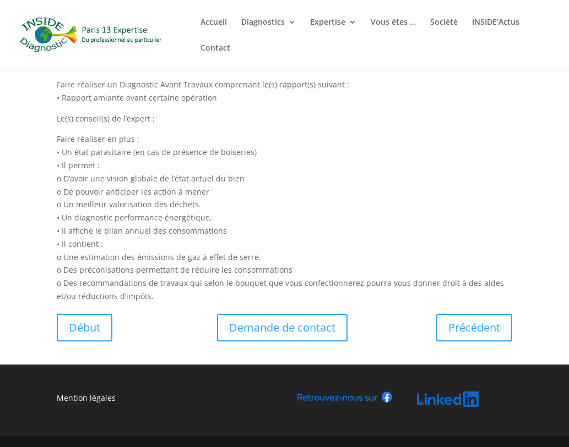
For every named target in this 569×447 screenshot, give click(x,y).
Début (84, 327)
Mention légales (86, 398)
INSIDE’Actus (495, 22)
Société (444, 22)
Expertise (327, 22)
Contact (215, 48)
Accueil (213, 22)
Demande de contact (282, 327)
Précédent (474, 327)
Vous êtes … (393, 22)
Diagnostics (263, 22)
